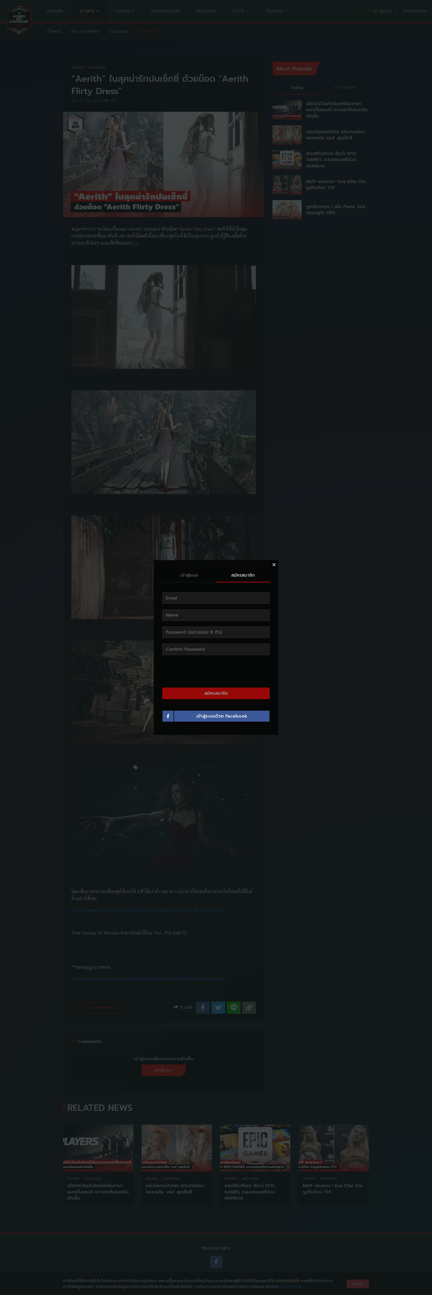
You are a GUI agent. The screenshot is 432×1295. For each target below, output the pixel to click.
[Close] (274, 564)
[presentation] (216, 671)
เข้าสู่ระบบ (189, 575)
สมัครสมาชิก (243, 575)
